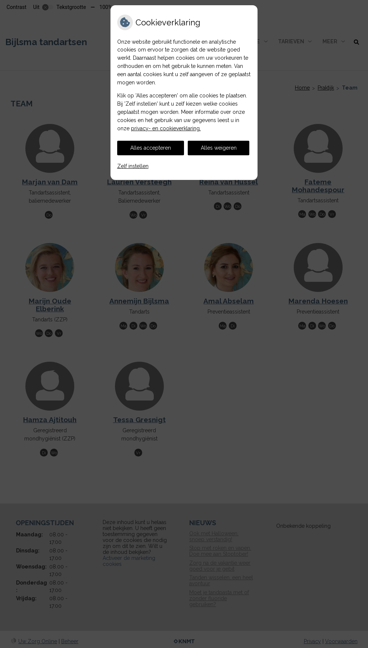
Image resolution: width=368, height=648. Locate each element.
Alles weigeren (219, 148)
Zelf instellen (133, 166)
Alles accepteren (150, 148)
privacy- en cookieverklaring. (166, 128)
